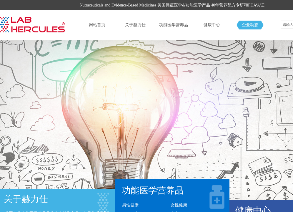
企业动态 (250, 25)
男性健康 (130, 205)
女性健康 (179, 205)
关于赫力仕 (135, 25)
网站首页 (97, 25)
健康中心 (212, 25)
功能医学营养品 (173, 25)
